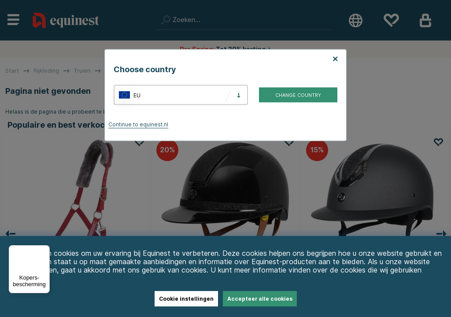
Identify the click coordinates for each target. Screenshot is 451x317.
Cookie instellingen (186, 298)
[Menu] (44, 250)
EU (136, 95)
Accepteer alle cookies (259, 298)
